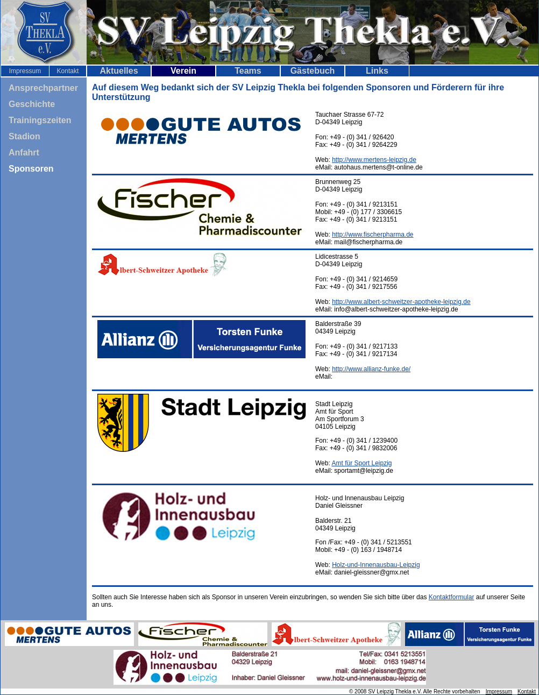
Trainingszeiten (40, 120)
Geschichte (32, 104)
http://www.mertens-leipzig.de (374, 160)
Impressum (25, 71)
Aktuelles (119, 70)
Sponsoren (31, 168)
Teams (248, 70)
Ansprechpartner (43, 88)
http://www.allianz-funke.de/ (371, 369)
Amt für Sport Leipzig (361, 463)
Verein (183, 70)
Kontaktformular (451, 597)
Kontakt (68, 71)
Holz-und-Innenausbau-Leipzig (376, 565)
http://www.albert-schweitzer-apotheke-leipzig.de (401, 302)
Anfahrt (24, 152)
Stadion (24, 136)
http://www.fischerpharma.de (372, 234)
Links (377, 70)
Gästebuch (312, 70)
